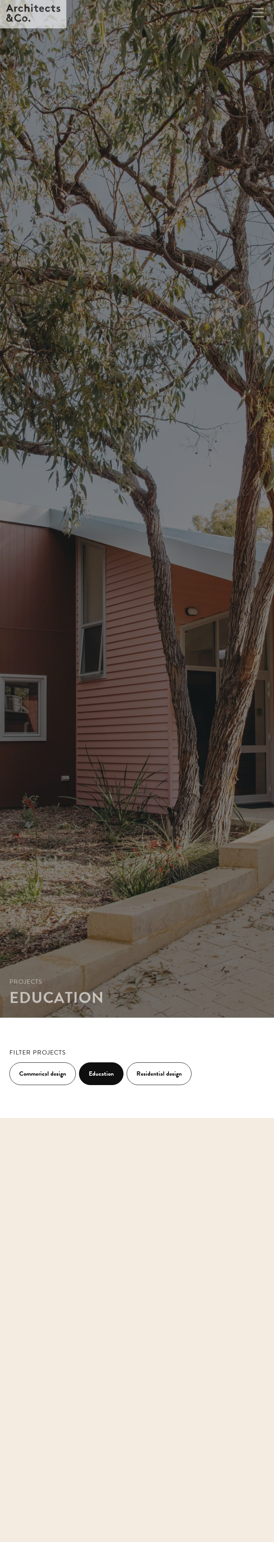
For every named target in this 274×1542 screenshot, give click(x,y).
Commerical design (42, 1073)
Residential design (159, 1073)
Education (101, 1073)
